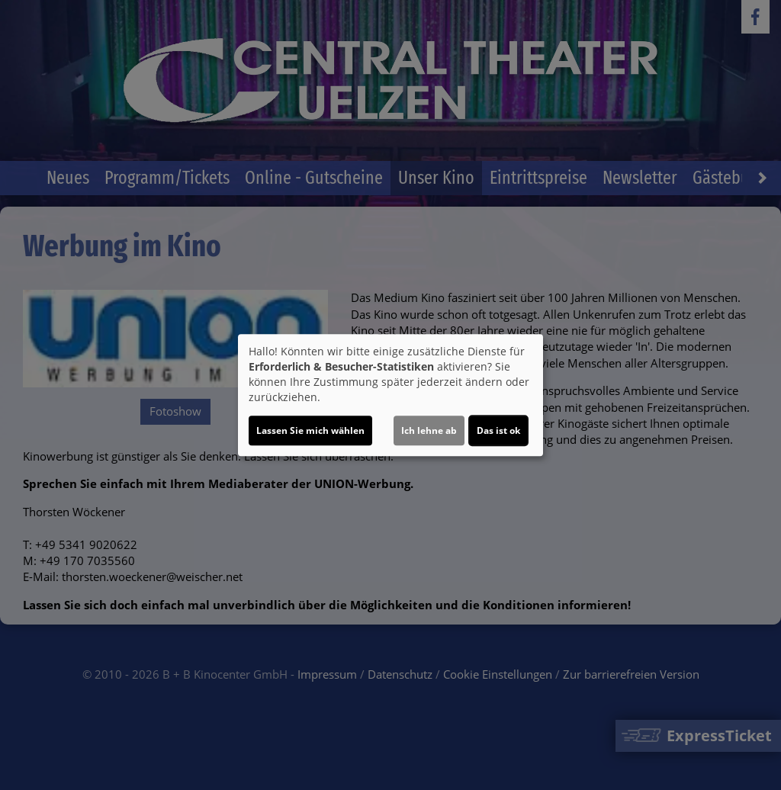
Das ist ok (498, 430)
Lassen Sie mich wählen (310, 430)
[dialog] (390, 395)
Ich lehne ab (429, 430)
